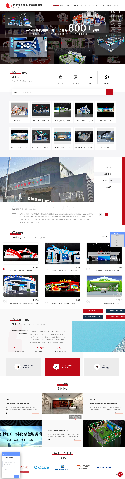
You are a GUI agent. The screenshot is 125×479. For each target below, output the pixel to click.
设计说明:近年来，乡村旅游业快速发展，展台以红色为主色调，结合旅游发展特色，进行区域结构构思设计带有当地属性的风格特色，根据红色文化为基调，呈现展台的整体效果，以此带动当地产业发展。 (66, 303)
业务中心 (23, 79)
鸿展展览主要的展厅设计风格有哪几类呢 (104, 403)
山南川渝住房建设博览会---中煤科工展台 (84, 147)
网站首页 (56, 5)
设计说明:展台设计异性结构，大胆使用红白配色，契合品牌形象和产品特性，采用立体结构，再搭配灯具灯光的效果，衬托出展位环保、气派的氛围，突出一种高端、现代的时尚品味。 (24, 270)
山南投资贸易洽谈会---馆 (19, 121)
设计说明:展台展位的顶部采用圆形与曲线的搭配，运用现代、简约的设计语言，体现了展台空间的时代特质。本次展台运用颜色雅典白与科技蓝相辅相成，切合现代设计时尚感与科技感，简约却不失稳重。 (24, 303)
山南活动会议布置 (107, 83)
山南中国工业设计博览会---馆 (41, 121)
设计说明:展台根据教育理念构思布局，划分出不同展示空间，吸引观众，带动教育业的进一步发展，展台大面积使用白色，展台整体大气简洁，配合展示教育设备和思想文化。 (107, 270)
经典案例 (95, 5)
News (62, 384)
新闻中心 (62, 388)
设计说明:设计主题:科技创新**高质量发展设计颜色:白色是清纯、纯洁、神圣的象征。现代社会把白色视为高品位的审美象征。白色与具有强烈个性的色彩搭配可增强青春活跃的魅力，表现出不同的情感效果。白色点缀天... (66, 270)
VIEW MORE (60, 71)
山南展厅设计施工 (65, 5)
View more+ (103, 236)
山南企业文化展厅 (105, 147)
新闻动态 (109, 5)
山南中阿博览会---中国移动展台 (41, 147)
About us (20, 319)
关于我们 (29, 324)
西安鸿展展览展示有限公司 (28, 6)
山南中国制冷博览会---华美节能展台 (62, 121)
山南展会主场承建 (60, 83)
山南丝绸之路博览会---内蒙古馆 (84, 121)
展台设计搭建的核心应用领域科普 (18, 403)
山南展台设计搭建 (77, 5)
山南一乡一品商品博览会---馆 (19, 147)
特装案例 (36, 267)
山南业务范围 (87, 5)
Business (20, 73)
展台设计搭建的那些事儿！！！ (59, 430)
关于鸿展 (102, 5)
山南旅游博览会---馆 (105, 121)
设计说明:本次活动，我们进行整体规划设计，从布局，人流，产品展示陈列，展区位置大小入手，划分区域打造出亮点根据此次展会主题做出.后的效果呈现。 (107, 303)
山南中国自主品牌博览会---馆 (62, 147)
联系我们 (116, 5)
